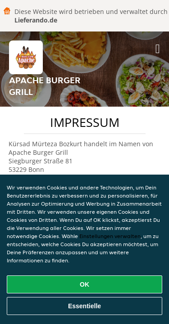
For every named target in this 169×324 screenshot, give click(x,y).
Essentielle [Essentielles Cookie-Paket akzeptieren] (84, 306)
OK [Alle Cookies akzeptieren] (84, 284)
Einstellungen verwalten (110, 236)
